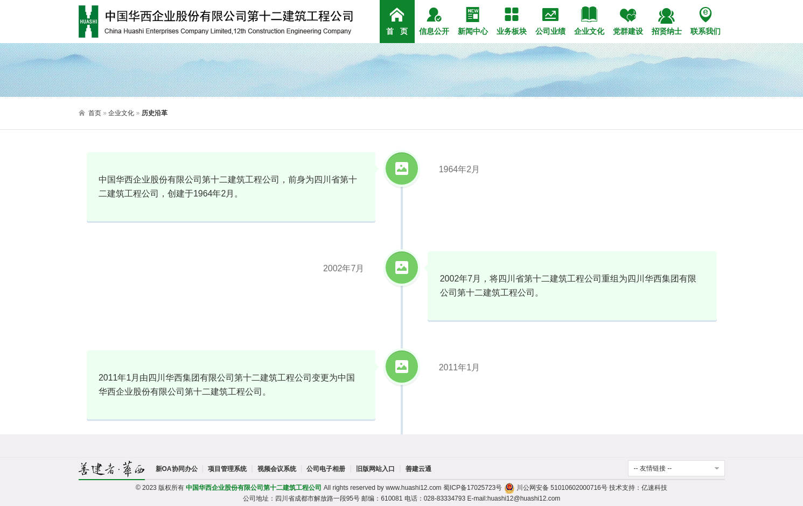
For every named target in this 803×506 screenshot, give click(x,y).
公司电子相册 (325, 469)
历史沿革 (154, 113)
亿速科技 (654, 487)
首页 (94, 113)
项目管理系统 (227, 469)
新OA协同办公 (177, 469)
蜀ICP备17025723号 (472, 487)
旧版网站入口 (375, 469)
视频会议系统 (276, 469)
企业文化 (121, 113)
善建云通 (418, 469)
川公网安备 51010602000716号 (556, 487)
